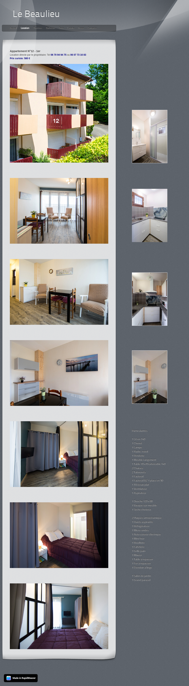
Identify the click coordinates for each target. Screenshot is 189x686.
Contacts (92, 28)
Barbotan (50, 28)
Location (25, 28)
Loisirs (71, 28)
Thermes (37, 28)
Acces (81, 28)
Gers (61, 28)
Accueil (13, 28)
